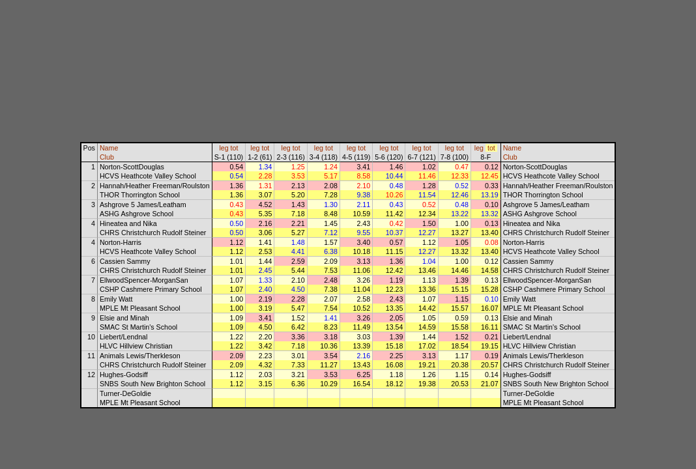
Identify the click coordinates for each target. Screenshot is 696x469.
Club (107, 157)
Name (109, 148)
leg (223, 148)
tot (235, 148)
